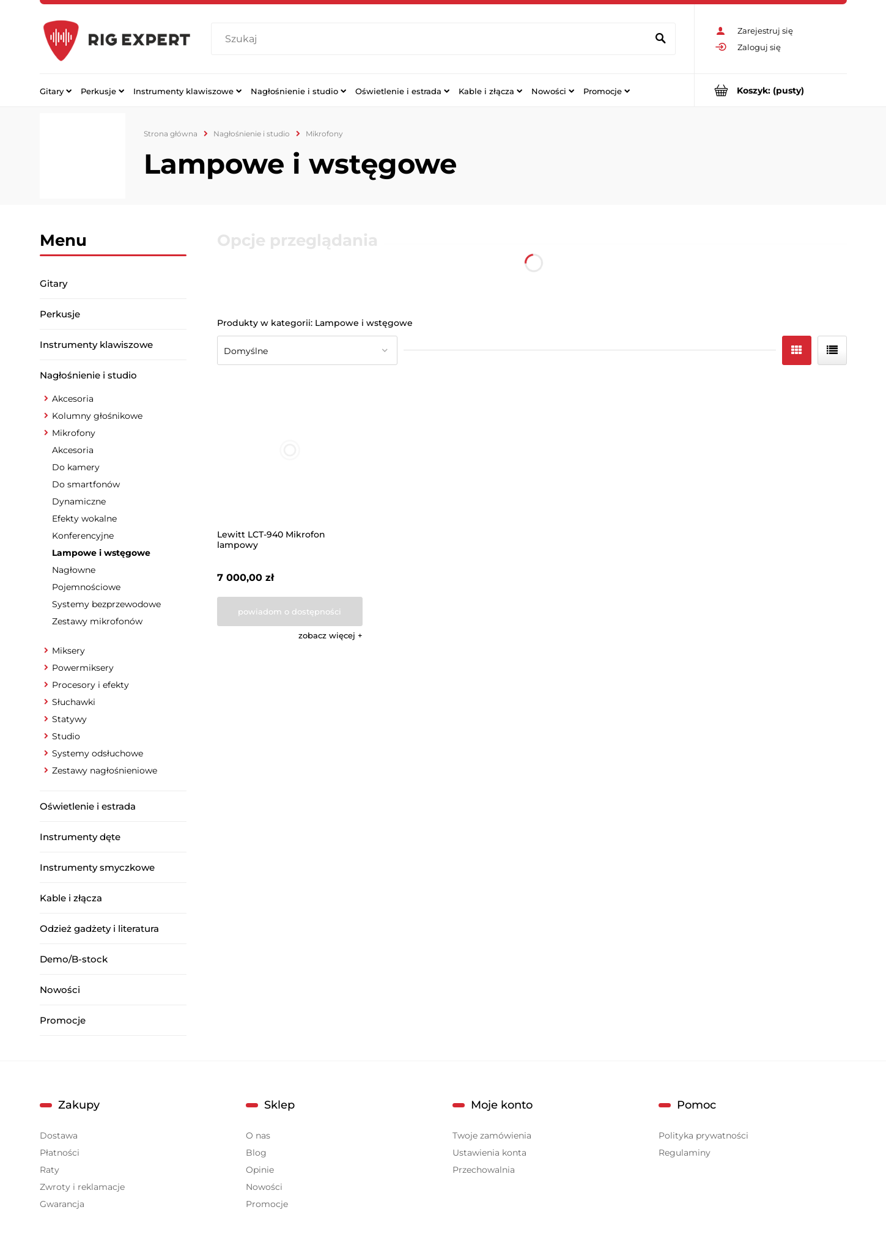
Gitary (53, 283)
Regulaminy (685, 1152)
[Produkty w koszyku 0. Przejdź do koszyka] (771, 90)
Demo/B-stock (74, 959)
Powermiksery (83, 667)
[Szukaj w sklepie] (431, 39)
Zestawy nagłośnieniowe (104, 770)
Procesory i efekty (90, 684)
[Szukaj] (661, 39)
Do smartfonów (86, 484)
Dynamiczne (79, 501)
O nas (258, 1135)
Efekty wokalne (84, 518)
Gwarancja (62, 1203)
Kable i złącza (71, 898)
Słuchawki (73, 701)
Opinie (260, 1169)
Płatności (59, 1152)
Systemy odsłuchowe (97, 753)
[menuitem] (56, 90)
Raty (49, 1169)
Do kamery (76, 467)
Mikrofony (73, 432)
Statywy (69, 719)
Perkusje (60, 314)
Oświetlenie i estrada (88, 806)
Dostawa (59, 1135)
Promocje (63, 1020)
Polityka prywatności (703, 1135)
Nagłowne (73, 569)
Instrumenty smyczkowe (97, 867)
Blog (256, 1152)
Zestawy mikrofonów (97, 621)
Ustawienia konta (489, 1152)
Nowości (60, 989)
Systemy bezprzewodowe (106, 604)
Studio (66, 736)
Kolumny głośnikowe (97, 415)
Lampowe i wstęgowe (101, 552)
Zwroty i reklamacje (82, 1186)
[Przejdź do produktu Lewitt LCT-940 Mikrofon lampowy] (290, 450)
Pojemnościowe (86, 587)
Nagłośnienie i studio (88, 375)
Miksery (68, 650)
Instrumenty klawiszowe (96, 344)
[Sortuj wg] (307, 350)
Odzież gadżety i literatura (99, 928)
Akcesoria (73, 398)
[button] (330, 635)
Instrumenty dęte (80, 837)
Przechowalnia (483, 1169)
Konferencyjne (83, 535)
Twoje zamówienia (491, 1135)
